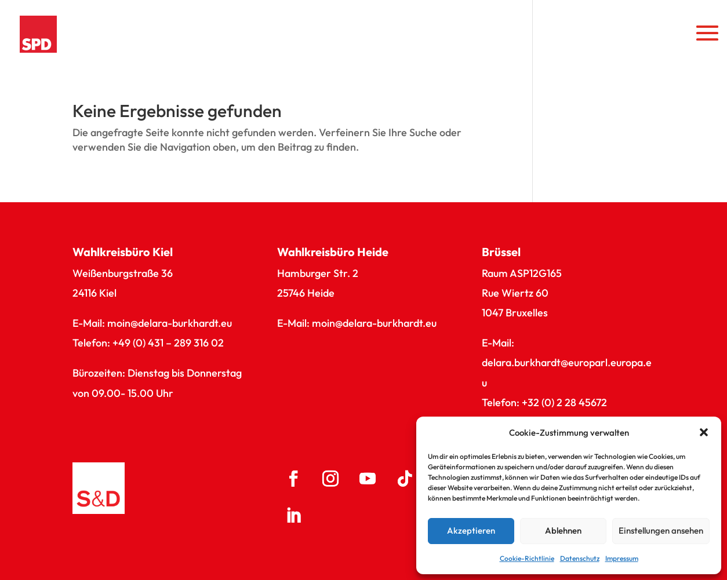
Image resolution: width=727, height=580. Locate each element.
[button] (704, 432)
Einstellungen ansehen (661, 530)
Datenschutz (579, 558)
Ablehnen (563, 530)
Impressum (621, 558)
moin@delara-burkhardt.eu (169, 323)
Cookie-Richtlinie (527, 558)
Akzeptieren (471, 530)
